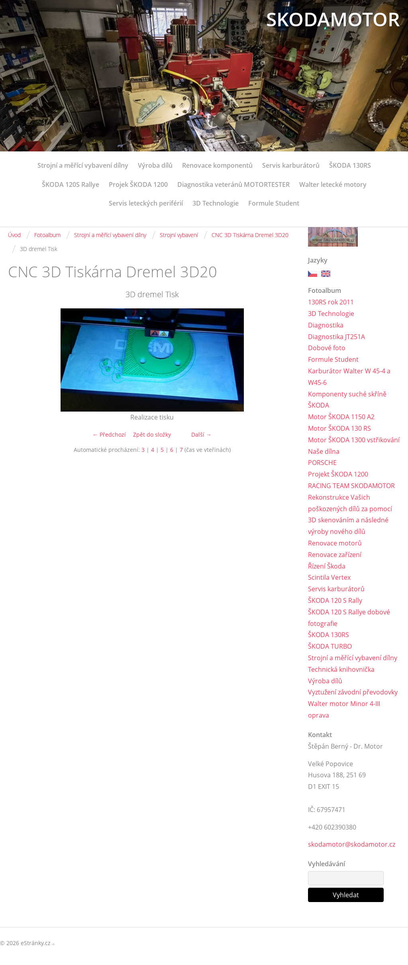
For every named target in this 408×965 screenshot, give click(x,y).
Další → (201, 434)
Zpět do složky (152, 434)
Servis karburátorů (291, 165)
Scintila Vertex (329, 577)
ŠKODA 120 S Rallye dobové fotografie (349, 618)
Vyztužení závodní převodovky (353, 692)
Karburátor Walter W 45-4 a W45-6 (349, 377)
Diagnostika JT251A (336, 336)
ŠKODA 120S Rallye (70, 184)
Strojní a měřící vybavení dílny (82, 165)
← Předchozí (109, 434)
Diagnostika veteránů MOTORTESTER (233, 184)
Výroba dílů (155, 165)
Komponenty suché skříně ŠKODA (347, 400)
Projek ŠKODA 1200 (138, 184)
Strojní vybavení (179, 235)
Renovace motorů (335, 543)
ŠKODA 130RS (350, 165)
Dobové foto (326, 347)
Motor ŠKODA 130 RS (339, 428)
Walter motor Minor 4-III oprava (344, 709)
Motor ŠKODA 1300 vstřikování (354, 439)
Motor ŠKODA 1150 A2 (341, 416)
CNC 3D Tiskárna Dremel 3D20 (250, 235)
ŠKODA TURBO (330, 646)
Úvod (14, 235)
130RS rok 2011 (331, 302)
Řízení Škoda (326, 566)
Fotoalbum (47, 235)
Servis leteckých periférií (146, 203)
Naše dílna (323, 451)
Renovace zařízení (334, 554)
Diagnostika (325, 325)
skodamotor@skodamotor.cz (351, 844)
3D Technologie (215, 203)
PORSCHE (322, 462)
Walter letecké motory (333, 184)
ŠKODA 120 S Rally (335, 600)
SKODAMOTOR (333, 19)
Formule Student (273, 203)
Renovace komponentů (217, 165)
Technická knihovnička (341, 669)
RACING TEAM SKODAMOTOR (351, 485)
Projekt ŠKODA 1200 (338, 474)
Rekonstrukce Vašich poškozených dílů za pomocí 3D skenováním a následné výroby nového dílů (350, 514)
